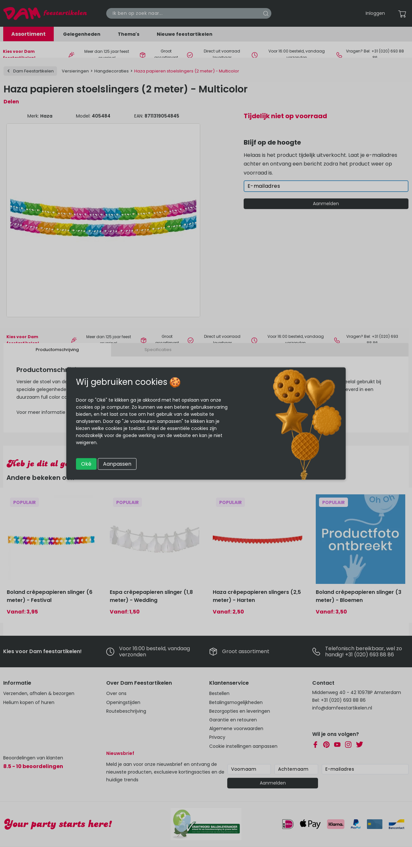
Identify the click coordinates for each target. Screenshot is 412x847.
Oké (86, 464)
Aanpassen (117, 464)
